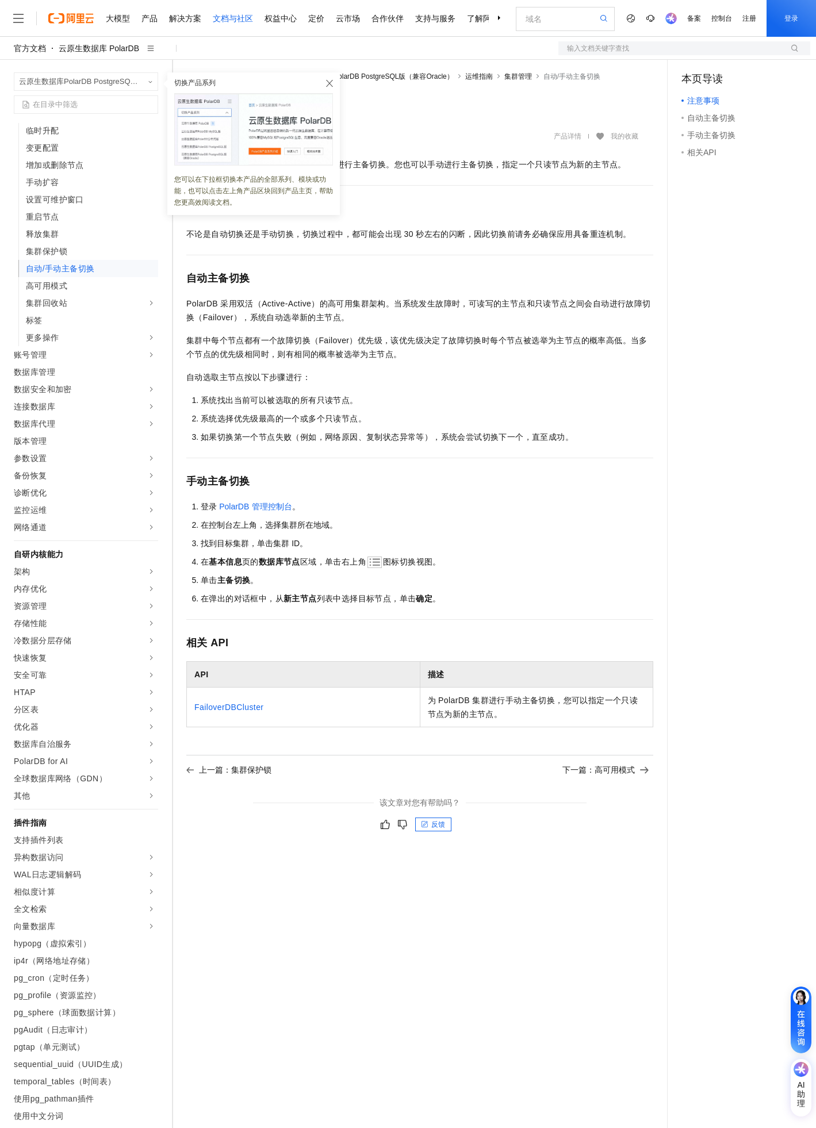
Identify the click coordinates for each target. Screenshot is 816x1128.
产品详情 (567, 136)
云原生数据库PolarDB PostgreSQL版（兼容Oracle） (373, 76)
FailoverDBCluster (228, 707)
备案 (694, 18)
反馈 (433, 824)
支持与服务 (435, 18)
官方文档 (30, 48)
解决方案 (185, 18)
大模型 (118, 18)
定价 (316, 18)
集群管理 (518, 76)
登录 (791, 18)
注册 (749, 18)
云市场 (348, 18)
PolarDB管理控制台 (255, 506)
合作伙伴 (387, 18)
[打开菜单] (18, 18)
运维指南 (479, 76)
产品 (149, 18)
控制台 (721, 18)
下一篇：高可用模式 (605, 769)
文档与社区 (233, 18)
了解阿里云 (487, 18)
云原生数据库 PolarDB (99, 48)
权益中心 (281, 18)
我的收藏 (624, 136)
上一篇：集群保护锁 (228, 769)
